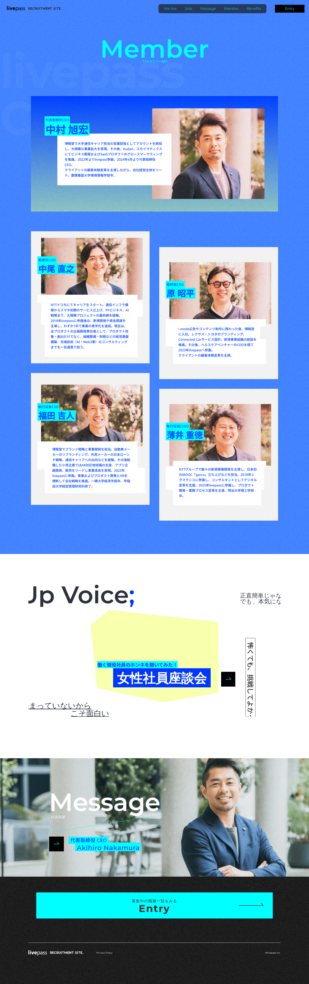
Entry (289, 9)
